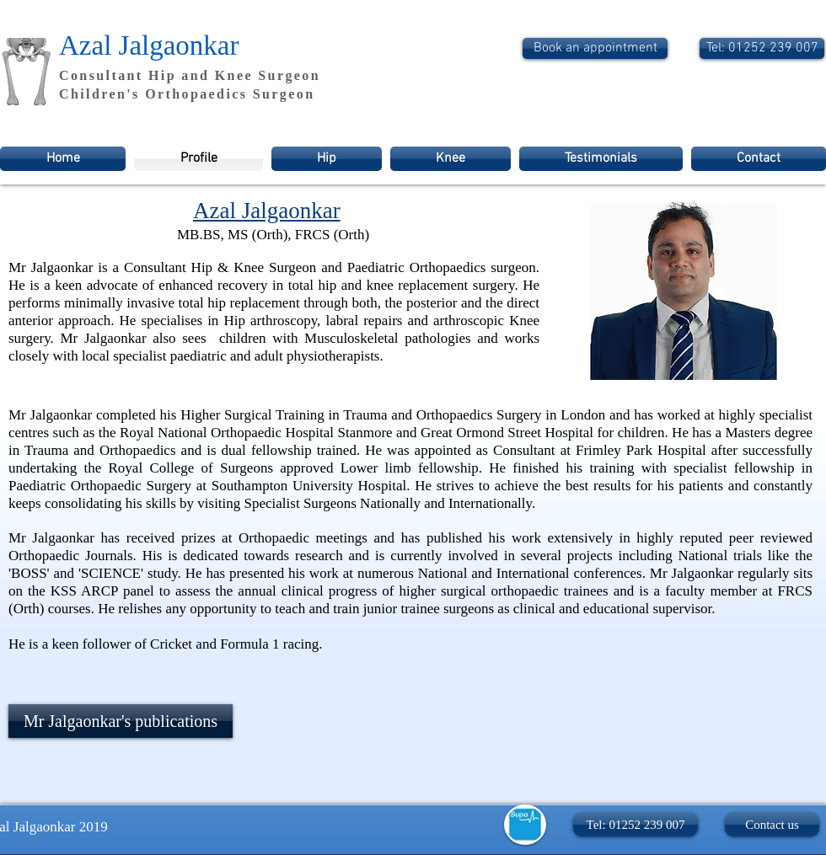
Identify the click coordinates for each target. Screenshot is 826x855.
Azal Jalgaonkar (149, 45)
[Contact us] (772, 824)
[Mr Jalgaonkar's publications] (120, 721)
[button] (635, 824)
